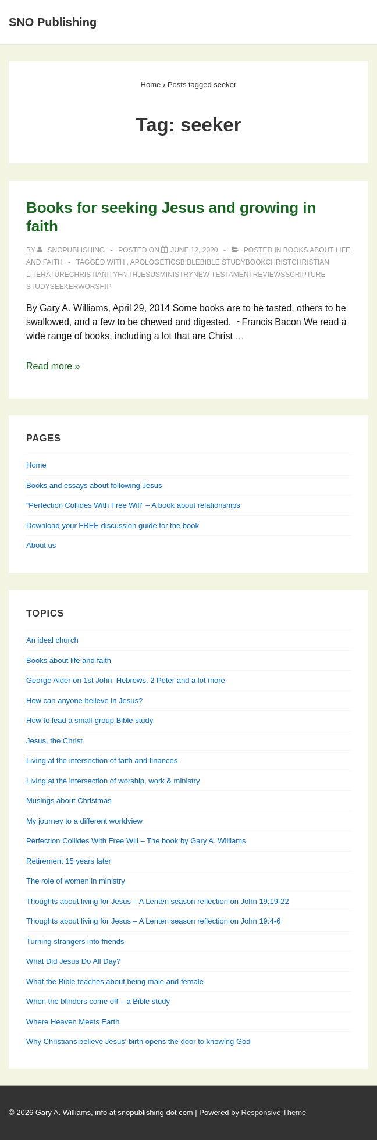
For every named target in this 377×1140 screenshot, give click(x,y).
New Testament (223, 274)
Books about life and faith (68, 660)
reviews (269, 274)
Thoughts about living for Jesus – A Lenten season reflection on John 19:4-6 (153, 921)
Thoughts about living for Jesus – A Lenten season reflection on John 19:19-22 (157, 901)
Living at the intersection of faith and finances (101, 760)
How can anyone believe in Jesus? (84, 700)
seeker (64, 287)
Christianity (93, 274)
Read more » (53, 366)
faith (127, 274)
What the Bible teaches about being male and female (115, 981)
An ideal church (52, 640)
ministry (176, 274)
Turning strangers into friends (75, 941)
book (256, 262)
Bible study (223, 262)
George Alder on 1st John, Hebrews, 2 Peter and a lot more (125, 680)
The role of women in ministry (75, 881)
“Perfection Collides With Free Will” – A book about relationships (133, 505)
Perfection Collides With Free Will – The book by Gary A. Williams (136, 840)
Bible (190, 262)
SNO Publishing (53, 22)
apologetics (155, 262)
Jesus (148, 274)
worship (94, 287)
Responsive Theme (274, 1112)
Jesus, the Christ (54, 740)
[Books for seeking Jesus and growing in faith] (194, 250)
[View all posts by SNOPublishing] (71, 250)
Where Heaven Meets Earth (72, 1021)
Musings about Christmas (69, 800)
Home (36, 465)
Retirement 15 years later (68, 861)
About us (41, 545)
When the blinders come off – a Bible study (98, 1001)
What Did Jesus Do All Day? (73, 961)
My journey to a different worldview (84, 821)
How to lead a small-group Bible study (89, 720)
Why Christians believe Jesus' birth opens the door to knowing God (138, 1041)
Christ (279, 262)
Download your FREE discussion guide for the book (112, 525)
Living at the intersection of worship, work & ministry (113, 780)
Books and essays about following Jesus (94, 485)
